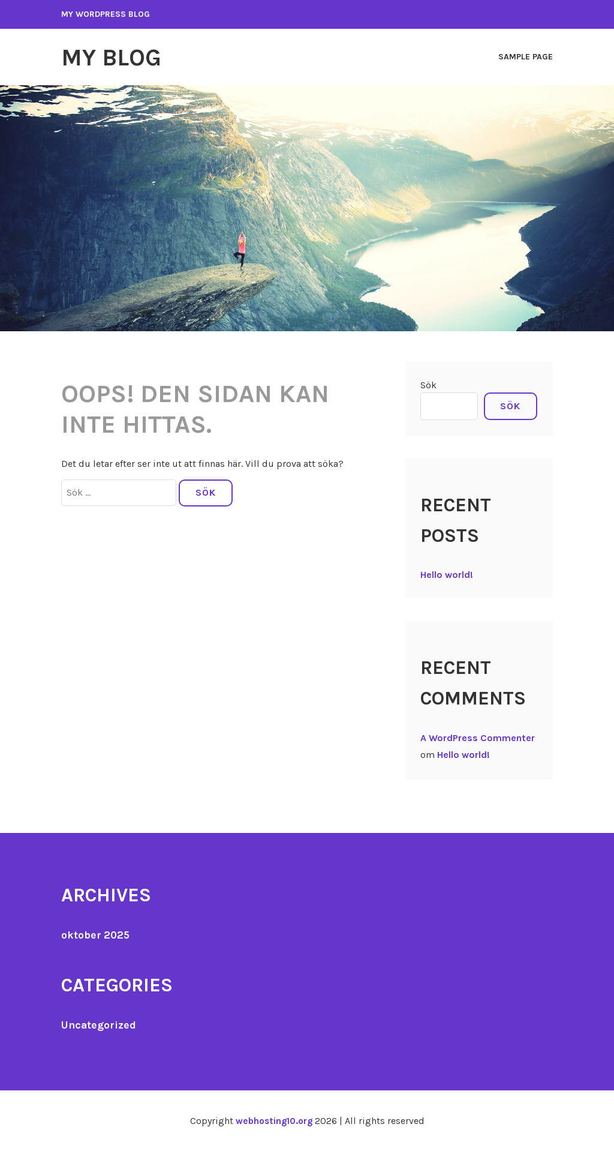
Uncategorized (99, 1024)
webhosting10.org (273, 1120)
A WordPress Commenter (477, 737)
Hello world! (446, 574)
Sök (428, 384)
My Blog (114, 57)
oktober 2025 (96, 934)
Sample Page (525, 57)
